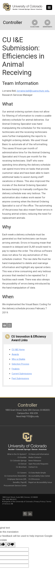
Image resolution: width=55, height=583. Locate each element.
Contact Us (32, 467)
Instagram (25, 513)
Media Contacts (34, 457)
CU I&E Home (18, 349)
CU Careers (22, 473)
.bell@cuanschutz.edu (37, 90)
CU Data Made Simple (37, 473)
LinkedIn (30, 513)
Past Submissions (20, 378)
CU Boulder (22, 457)
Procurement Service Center (15, 486)
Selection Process (20, 364)
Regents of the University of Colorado (18, 502)
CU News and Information (38, 454)
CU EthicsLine (34, 479)
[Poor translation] (10, 544)
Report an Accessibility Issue (40, 482)
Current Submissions (22, 373)
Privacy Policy (39, 502)
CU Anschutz (21, 467)
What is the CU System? (17, 454)
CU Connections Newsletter (15, 476)
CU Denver (22, 464)
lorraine (21, 90)
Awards (15, 354)
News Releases (34, 461)
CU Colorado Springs (18, 461)
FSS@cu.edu (33, 416)
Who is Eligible (18, 359)
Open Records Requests (38, 464)
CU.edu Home (34, 24)
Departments (47, 24)
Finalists (16, 368)
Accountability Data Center (39, 476)
